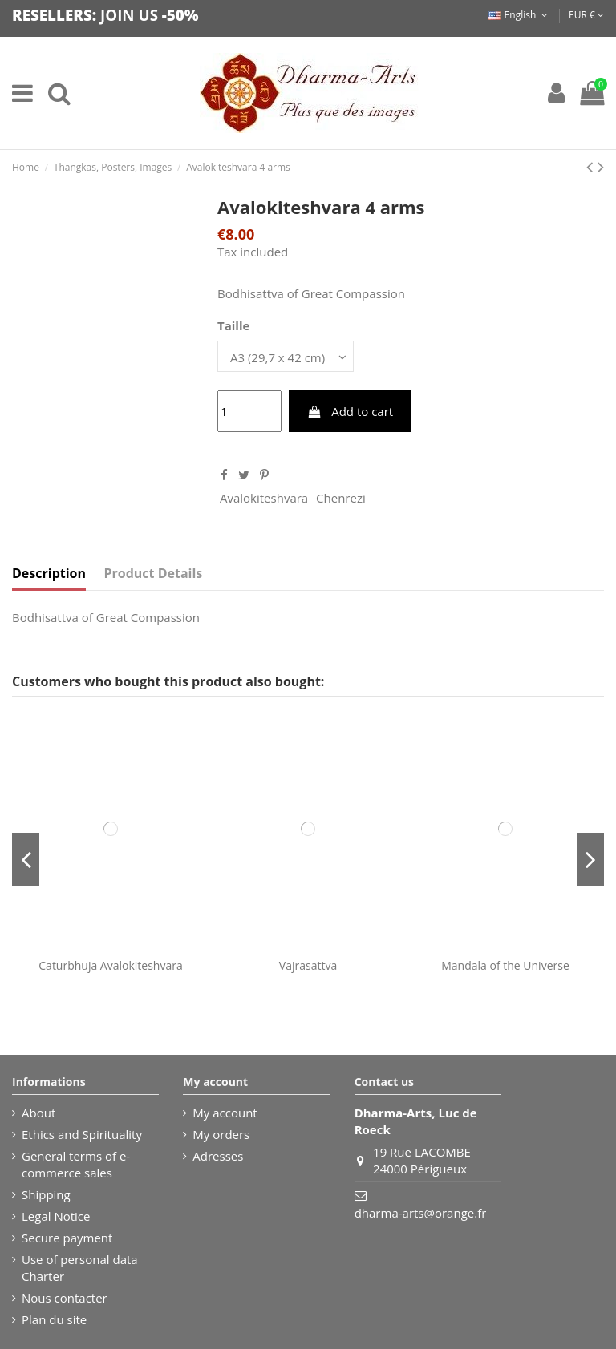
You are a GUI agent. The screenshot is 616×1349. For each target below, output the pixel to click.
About (38, 1113)
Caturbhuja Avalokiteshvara (110, 965)
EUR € (586, 15)
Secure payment (67, 1238)
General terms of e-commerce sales (76, 1164)
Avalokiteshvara (264, 498)
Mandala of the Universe (505, 965)
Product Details (153, 573)
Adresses (217, 1156)
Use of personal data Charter (80, 1267)
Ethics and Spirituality (82, 1134)
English (519, 15)
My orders (220, 1134)
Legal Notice (56, 1216)
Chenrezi (341, 498)
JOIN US (129, 15)
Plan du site (54, 1319)
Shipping (46, 1194)
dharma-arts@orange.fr (421, 1213)
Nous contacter (64, 1298)
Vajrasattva (308, 965)
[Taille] (285, 356)
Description (49, 573)
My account (224, 1113)
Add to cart (349, 411)
